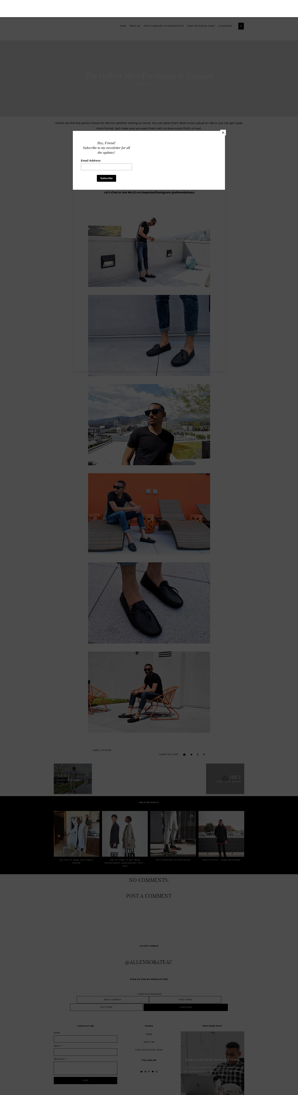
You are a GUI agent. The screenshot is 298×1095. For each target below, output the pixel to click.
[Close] (205, 165)
